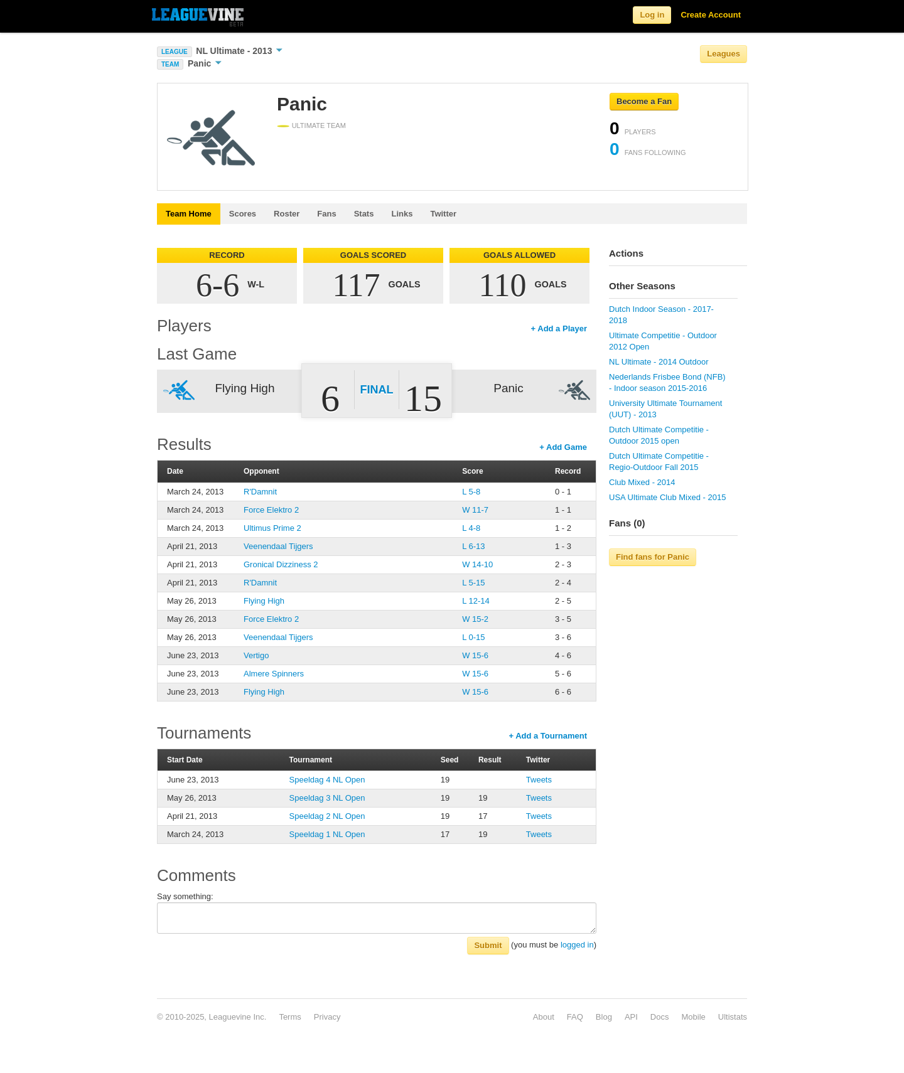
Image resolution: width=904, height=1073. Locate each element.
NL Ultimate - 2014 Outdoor (658, 361)
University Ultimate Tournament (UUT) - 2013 (665, 408)
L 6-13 (473, 546)
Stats (364, 213)
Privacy (327, 1017)
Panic (205, 63)
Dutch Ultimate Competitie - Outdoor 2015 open (659, 435)
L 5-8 (471, 491)
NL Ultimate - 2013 (239, 51)
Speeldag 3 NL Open (327, 798)
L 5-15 (473, 582)
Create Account (711, 14)
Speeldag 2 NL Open (327, 816)
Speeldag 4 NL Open (327, 779)
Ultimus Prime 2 (272, 528)
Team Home (189, 213)
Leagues (723, 53)
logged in (577, 944)
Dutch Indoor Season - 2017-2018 (661, 314)
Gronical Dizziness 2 (281, 564)
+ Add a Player (559, 328)
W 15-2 (475, 619)
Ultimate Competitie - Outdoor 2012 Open (663, 341)
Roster (286, 213)
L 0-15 (473, 637)
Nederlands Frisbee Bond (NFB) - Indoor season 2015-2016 (667, 382)
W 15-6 (475, 655)
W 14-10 (477, 564)
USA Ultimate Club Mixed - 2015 (667, 497)
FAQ (575, 1017)
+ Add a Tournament (547, 735)
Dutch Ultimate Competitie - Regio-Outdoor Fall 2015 (659, 461)
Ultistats (732, 1017)
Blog (604, 1017)
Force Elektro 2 (271, 510)
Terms (290, 1017)
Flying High (264, 601)
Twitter (443, 213)
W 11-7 (475, 510)
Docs (659, 1017)
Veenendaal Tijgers (278, 546)
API (631, 1017)
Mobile (693, 1017)
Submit (488, 945)
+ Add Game (563, 447)
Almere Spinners (274, 673)
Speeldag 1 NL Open (327, 834)
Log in (652, 14)
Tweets (539, 779)
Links (401, 213)
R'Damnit (260, 491)
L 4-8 (471, 528)
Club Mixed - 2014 (642, 482)
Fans (326, 213)
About (543, 1017)
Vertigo (256, 655)
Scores (242, 213)
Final (377, 389)
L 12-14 (476, 601)
